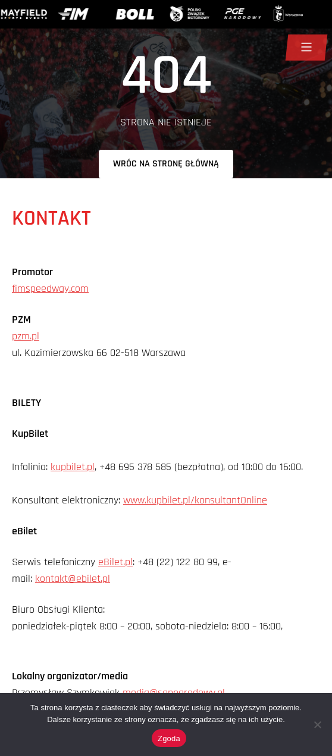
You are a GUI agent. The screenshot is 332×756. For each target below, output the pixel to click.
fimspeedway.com (50, 288)
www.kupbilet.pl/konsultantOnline (195, 500)
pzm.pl (25, 336)
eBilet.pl (115, 562)
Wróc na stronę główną (166, 164)
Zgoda (169, 738)
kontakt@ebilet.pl (72, 578)
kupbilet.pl (73, 467)
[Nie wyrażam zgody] (317, 724)
